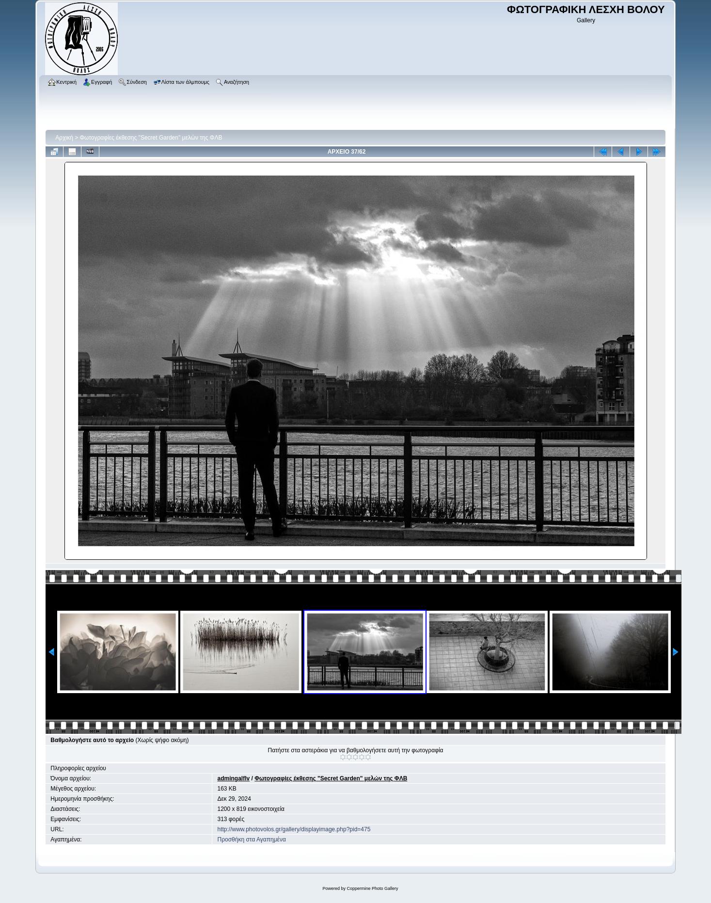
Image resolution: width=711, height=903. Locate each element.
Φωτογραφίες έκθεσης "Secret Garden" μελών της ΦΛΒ (151, 137)
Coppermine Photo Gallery (372, 888)
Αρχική (64, 137)
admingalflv (233, 778)
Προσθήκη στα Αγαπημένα (251, 839)
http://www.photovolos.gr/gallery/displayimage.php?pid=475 (293, 829)
